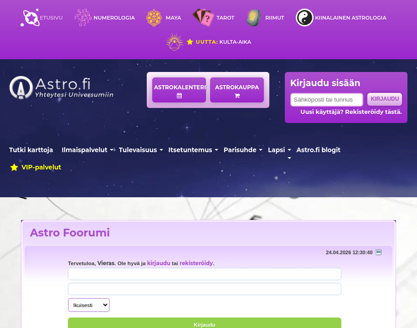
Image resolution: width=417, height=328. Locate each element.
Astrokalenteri (180, 91)
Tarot (225, 18)
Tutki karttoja (31, 150)
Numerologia (114, 18)
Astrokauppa (237, 91)
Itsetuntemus (190, 150)
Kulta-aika (218, 42)
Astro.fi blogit (319, 150)
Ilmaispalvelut (85, 150)
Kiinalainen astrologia (350, 18)
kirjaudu (158, 263)
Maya (173, 18)
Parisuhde (240, 150)
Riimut (274, 18)
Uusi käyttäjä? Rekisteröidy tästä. (351, 111)
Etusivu (51, 18)
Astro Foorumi (70, 232)
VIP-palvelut (35, 167)
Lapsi (276, 150)
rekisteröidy (196, 263)
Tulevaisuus (138, 150)
